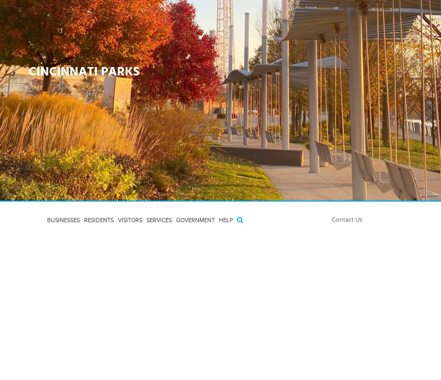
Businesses (63, 220)
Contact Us (347, 219)
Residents (99, 220)
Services (159, 220)
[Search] (240, 220)
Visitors (130, 220)
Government (195, 220)
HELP (226, 220)
